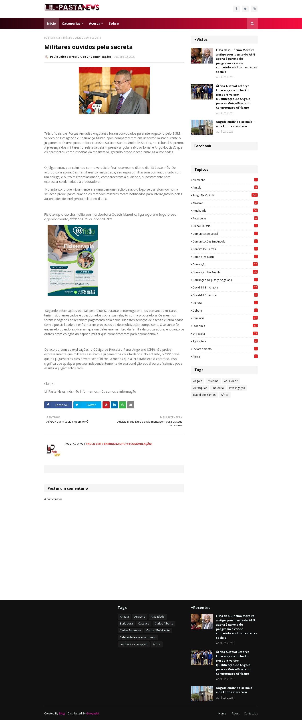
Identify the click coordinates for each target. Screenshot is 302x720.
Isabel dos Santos (204, 395)
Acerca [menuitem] (94, 23)
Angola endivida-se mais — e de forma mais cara (236, 124)
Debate (225, 310)
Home (222, 713)
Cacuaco (143, 623)
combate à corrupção (133, 644)
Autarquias (225, 218)
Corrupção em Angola (225, 272)
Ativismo (225, 203)
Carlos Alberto (164, 623)
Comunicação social (225, 234)
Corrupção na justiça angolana (225, 280)
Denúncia (225, 318)
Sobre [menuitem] (114, 23)
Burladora (126, 623)
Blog (62, 713)
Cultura (225, 303)
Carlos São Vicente (158, 630)
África (225, 356)
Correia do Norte (225, 257)
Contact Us (251, 713)
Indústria (218, 388)
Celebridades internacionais (137, 637)
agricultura (225, 341)
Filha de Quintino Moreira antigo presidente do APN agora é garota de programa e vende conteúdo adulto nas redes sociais (236, 61)
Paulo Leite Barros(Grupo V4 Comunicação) (80, 57)
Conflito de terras (225, 249)
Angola (225, 187)
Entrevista (225, 334)
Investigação (237, 388)
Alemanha (225, 180)
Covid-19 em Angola (225, 287)
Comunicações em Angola (225, 241)
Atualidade (225, 211)
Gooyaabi (92, 713)
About (236, 713)
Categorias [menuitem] (71, 23)
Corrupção (225, 264)
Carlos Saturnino (130, 630)
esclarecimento (225, 349)
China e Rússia (225, 226)
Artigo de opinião (225, 195)
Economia (225, 326)
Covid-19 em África (225, 295)
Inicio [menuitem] (51, 23)
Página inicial (52, 38)
